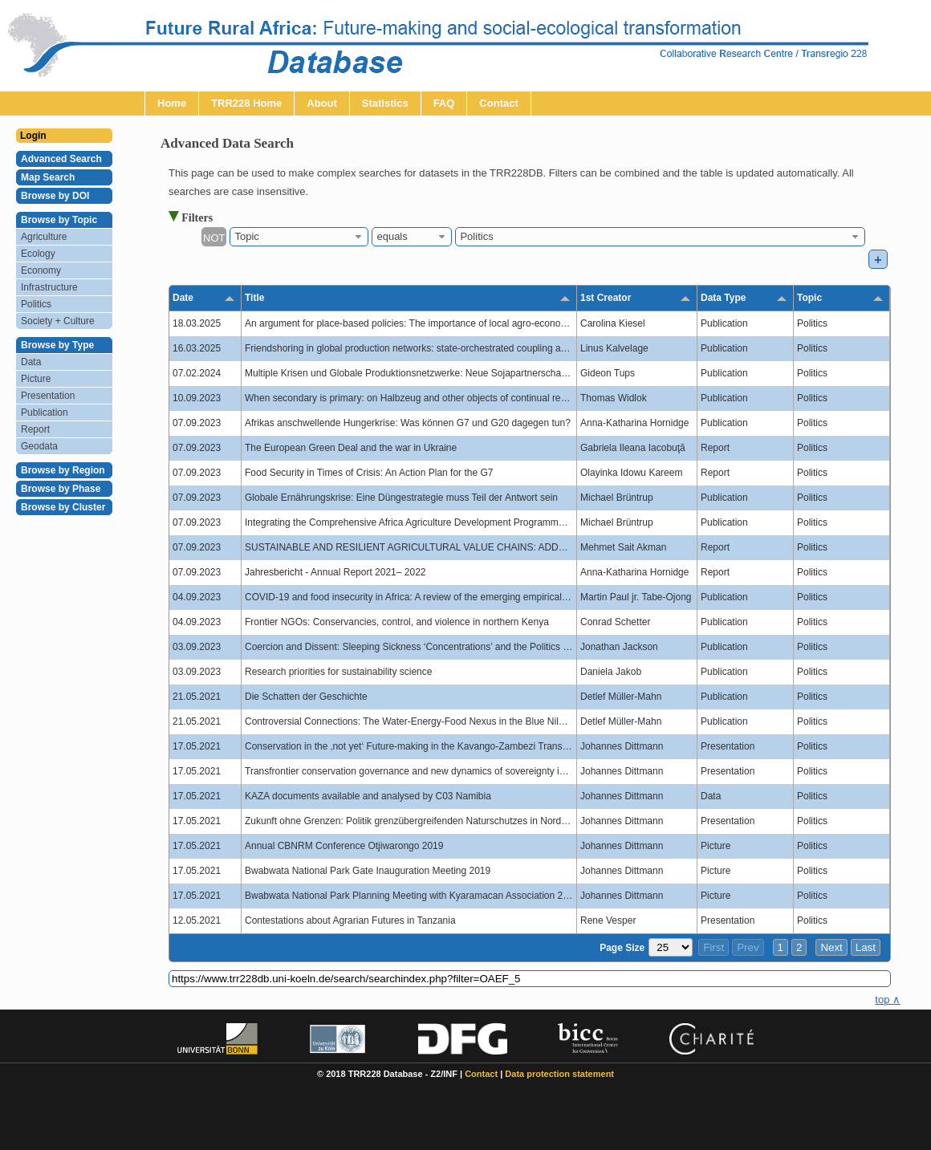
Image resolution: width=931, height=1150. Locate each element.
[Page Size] (670, 947)
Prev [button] (747, 947)
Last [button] (866, 947)
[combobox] (299, 236)
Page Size (622, 947)
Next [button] (831, 947)
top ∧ (888, 1000)
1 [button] (780, 947)
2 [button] (799, 947)
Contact (481, 1074)
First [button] (713, 947)
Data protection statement (559, 1074)
